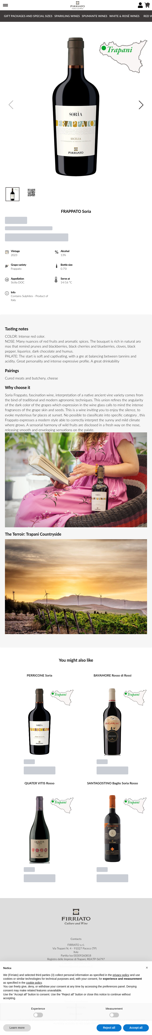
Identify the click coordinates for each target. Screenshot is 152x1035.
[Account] (140, 5)
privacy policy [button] (121, 983)
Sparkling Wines (67, 16)
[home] (77, 5)
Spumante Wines (94, 16)
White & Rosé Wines (124, 16)
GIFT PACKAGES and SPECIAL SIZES (28, 16)
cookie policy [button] (34, 991)
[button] (147, 976)
